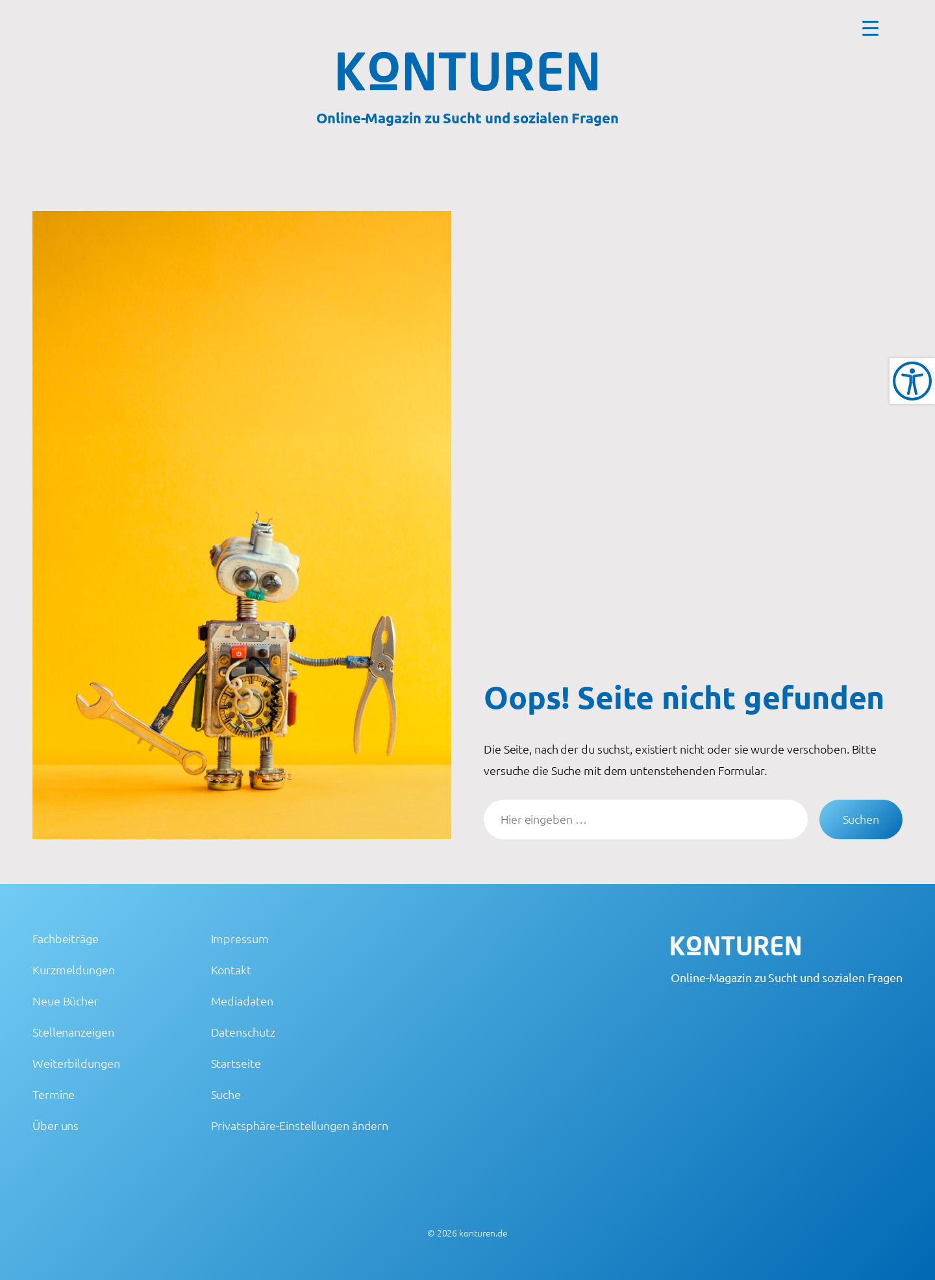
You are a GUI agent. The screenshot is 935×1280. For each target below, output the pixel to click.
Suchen (861, 818)
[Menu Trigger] (870, 27)
